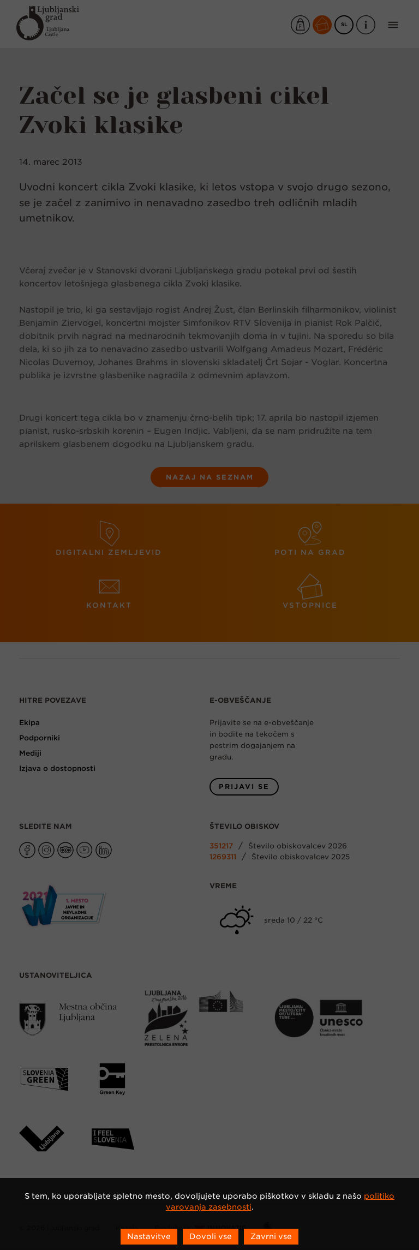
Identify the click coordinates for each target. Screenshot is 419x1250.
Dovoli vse (210, 1236)
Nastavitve (149, 1236)
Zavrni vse (271, 1236)
